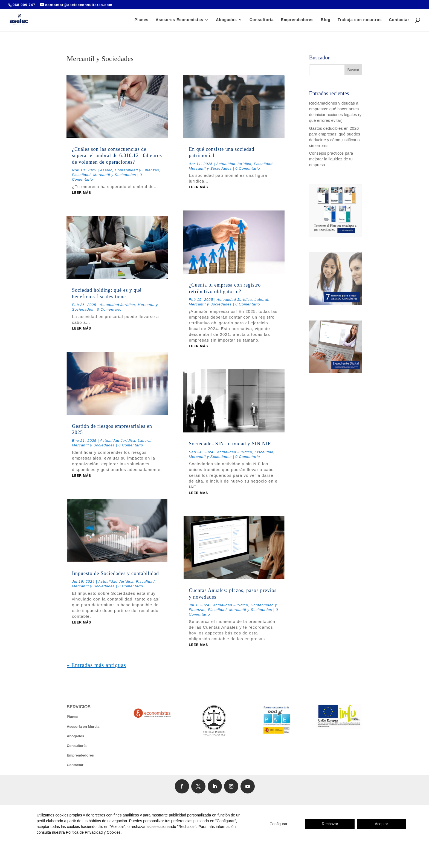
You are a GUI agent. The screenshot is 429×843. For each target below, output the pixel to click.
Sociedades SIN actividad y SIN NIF (230, 443)
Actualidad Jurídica (117, 305)
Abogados (226, 20)
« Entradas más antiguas (96, 665)
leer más (81, 193)
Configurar (278, 824)
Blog (326, 20)
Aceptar (381, 824)
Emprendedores (297, 20)
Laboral (145, 440)
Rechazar (330, 824)
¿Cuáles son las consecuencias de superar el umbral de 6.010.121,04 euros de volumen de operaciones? (117, 155)
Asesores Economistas (179, 20)
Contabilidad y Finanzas (137, 170)
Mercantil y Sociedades (114, 175)
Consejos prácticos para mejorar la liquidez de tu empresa (331, 159)
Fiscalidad (81, 175)
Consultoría (262, 20)
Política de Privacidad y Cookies (93, 832)
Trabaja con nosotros (360, 20)
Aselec (106, 170)
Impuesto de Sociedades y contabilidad (115, 573)
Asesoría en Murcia (83, 726)
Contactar (399, 20)
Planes (142, 20)
